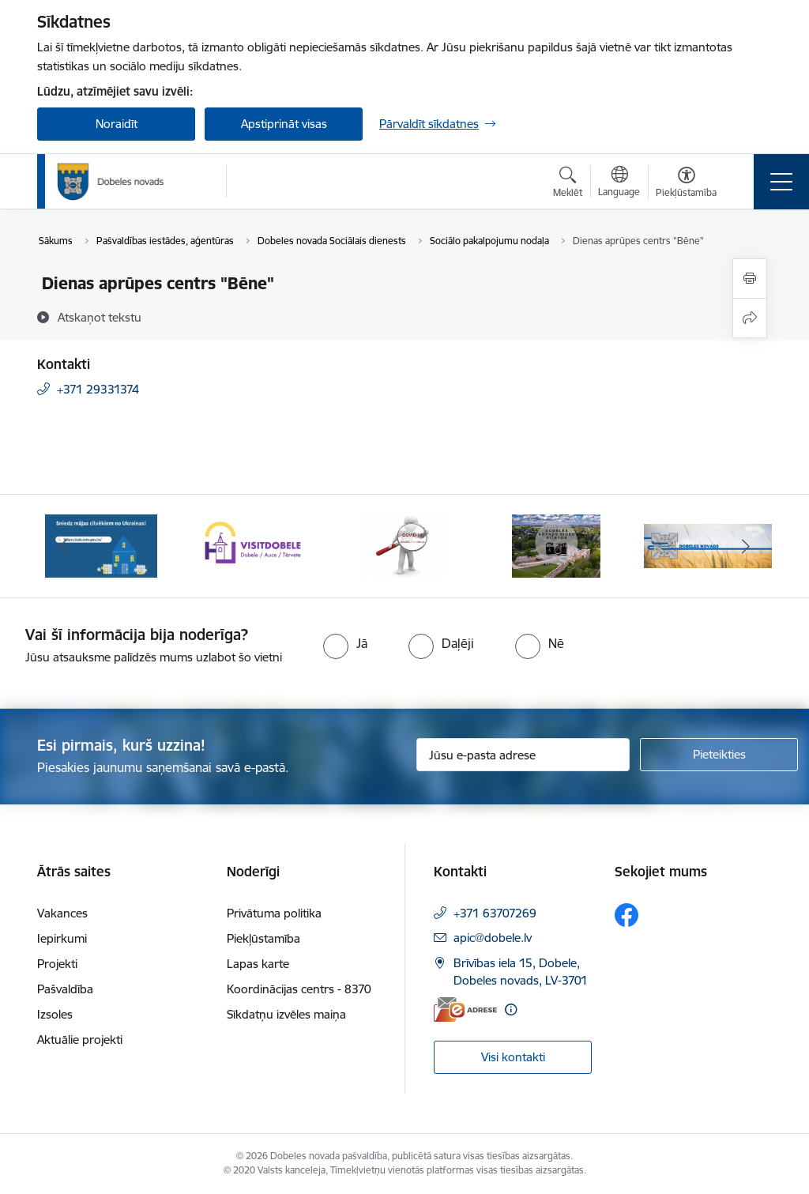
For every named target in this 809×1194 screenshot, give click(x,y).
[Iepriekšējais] (63, 546)
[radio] (345, 643)
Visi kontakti (513, 1056)
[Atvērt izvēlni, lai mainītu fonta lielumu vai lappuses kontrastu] (686, 184)
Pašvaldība (65, 988)
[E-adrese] (465, 1009)
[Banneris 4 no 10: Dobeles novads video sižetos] (556, 544)
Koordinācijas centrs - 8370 (299, 988)
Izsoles (55, 1014)
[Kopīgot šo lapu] (749, 318)
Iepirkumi (62, 938)
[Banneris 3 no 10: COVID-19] (405, 544)
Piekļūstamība (263, 938)
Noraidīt (116, 123)
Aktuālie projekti (79, 1039)
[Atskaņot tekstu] (99, 316)
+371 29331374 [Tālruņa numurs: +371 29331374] (98, 389)
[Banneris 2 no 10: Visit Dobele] (253, 544)
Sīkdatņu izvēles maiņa (286, 1014)
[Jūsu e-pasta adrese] (523, 754)
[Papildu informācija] (511, 1009)
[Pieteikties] (719, 754)
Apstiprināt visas (284, 123)
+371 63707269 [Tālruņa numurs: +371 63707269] (494, 913)
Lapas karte (258, 963)
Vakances (62, 913)
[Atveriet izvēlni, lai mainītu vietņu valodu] (619, 183)
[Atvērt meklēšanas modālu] (567, 184)
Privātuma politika (274, 913)
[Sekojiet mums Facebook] (626, 915)
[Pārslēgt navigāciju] (781, 181)
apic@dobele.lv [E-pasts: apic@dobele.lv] (492, 937)
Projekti (57, 963)
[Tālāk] (746, 546)
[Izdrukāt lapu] (749, 278)
